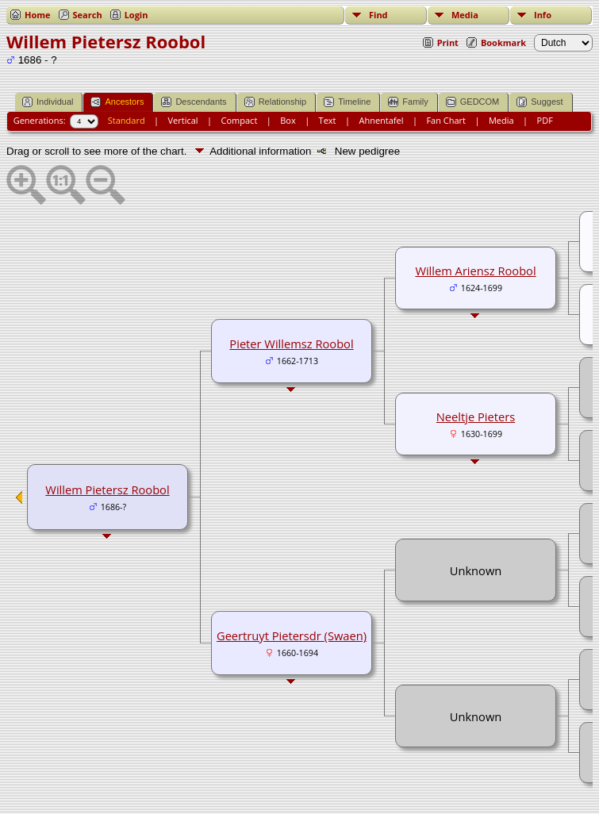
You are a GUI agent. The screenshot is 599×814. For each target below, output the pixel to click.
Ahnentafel (381, 120)
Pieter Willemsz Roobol (291, 343)
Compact (239, 120)
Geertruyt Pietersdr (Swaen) (292, 635)
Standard (126, 120)
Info (542, 15)
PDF (545, 120)
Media (464, 15)
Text (327, 120)
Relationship (275, 102)
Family (408, 102)
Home (38, 15)
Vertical (183, 120)
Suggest (539, 102)
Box (287, 120)
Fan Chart (446, 120)
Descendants (193, 102)
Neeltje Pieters (475, 416)
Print (448, 42)
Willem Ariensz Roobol (475, 270)
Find (378, 15)
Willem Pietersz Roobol (107, 489)
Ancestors (117, 102)
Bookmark (503, 42)
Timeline (347, 102)
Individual (47, 102)
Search (87, 15)
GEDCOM (473, 102)
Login (136, 15)
